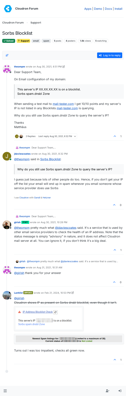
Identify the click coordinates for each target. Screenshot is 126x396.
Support (23, 40)
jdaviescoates (22, 153)
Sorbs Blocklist (50, 159)
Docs (108, 8)
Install (118, 8)
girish (17, 222)
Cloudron (24, 197)
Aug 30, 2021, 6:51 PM (49, 66)
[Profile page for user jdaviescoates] (7, 156)
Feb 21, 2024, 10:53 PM (58, 292)
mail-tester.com (63, 104)
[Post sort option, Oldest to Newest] (7, 55)
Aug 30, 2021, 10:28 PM (54, 222)
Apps (87, 8)
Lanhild (18, 292)
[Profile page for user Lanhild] (7, 295)
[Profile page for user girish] (7, 224)
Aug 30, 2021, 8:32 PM (55, 153)
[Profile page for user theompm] (7, 69)
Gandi (37, 197)
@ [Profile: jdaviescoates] (65, 227)
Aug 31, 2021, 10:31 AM (49, 267)
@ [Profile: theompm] (22, 159)
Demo (98, 8)
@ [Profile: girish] (19, 273)
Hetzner (47, 197)
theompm (19, 66)
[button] (5, 391)
